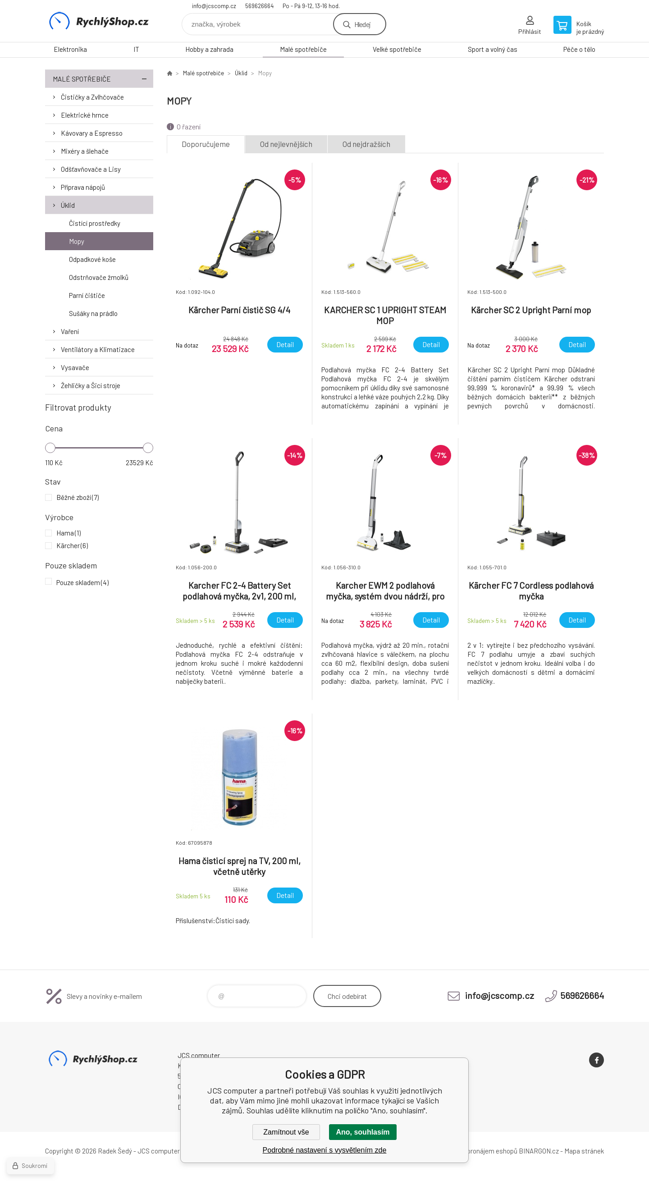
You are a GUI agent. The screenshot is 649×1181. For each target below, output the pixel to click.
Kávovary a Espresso (92, 133)
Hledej (362, 24)
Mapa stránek (584, 1151)
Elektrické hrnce (85, 115)
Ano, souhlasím (362, 1132)
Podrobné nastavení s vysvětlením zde (325, 1150)
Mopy (76, 241)
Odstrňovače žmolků (98, 277)
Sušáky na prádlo (93, 313)
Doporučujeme (206, 143)
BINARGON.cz (539, 1151)
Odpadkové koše (92, 259)
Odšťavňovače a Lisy (91, 169)
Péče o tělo (579, 49)
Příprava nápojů (83, 187)
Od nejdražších (366, 143)
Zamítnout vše (286, 1132)
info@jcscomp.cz (214, 5)
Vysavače (75, 367)
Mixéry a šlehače (85, 151)
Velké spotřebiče (397, 49)
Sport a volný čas (492, 49)
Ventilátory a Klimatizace (98, 349)
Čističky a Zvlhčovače (92, 97)
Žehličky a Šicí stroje (90, 385)
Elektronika (70, 49)
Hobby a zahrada (209, 49)
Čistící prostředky (94, 223)
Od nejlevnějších (286, 143)
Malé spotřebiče (303, 49)
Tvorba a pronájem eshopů (479, 1151)
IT (136, 49)
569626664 (259, 5)
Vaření (70, 331)
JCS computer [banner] (99, 21)
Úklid (68, 205)
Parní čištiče (87, 295)
